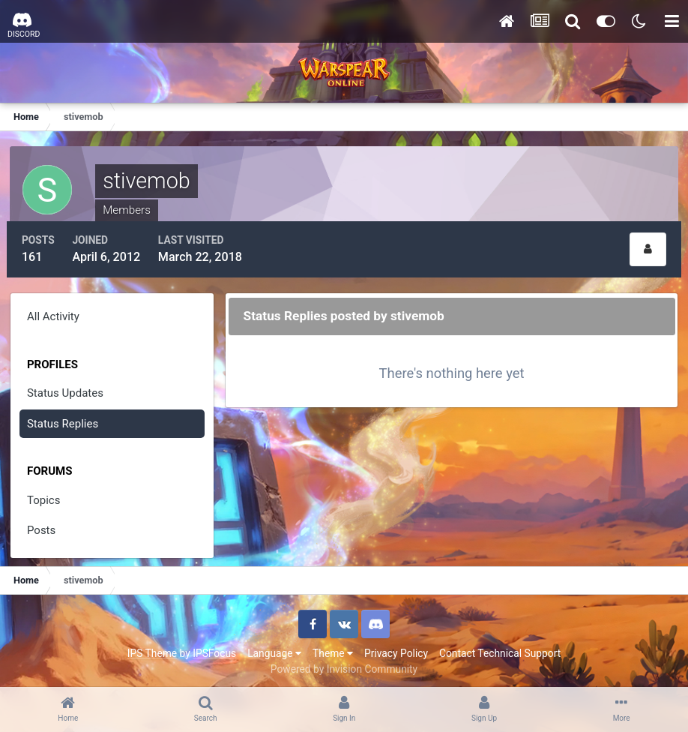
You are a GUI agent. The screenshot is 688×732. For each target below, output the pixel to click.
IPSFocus (214, 648)
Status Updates (66, 388)
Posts (42, 525)
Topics (44, 495)
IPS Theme (152, 648)
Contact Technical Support (500, 648)
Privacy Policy (396, 648)
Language (274, 648)
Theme (333, 648)
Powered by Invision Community (344, 664)
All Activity (54, 312)
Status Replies (64, 418)
